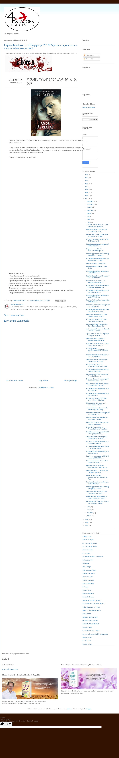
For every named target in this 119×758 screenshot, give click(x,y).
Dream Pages (87, 627)
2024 (87, 178)
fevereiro (90, 513)
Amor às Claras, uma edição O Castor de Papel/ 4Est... (96, 437)
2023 (87, 181)
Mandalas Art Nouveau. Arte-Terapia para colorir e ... (96, 282)
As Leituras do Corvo (89, 543)
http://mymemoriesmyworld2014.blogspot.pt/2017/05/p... (97, 457)
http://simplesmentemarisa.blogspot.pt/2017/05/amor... (97, 447)
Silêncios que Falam (89, 570)
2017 (87, 199)
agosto (89, 213)
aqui (48, 140)
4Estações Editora (88, 107)
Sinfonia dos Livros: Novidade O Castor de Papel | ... (97, 462)
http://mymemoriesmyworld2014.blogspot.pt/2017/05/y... (97, 259)
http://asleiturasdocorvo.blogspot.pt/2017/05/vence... (97, 272)
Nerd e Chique (87, 644)
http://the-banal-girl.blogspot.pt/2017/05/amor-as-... (97, 350)
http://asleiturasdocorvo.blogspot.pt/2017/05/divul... (97, 296)
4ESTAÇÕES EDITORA (10, 669)
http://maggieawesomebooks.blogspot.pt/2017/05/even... (97, 254)
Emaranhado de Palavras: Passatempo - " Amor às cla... (97, 466)
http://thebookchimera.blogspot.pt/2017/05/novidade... (97, 356)
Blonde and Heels (88, 573)
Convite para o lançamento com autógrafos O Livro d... (97, 418)
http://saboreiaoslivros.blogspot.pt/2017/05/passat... (97, 306)
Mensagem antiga (70, 380)
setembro (90, 210)
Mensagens (89, 55)
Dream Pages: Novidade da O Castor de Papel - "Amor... (96, 497)
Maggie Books (87, 637)
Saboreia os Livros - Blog (91, 607)
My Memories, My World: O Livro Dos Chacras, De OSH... (97, 385)
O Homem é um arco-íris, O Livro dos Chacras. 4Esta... (97, 344)
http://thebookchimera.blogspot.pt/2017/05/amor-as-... (97, 277)
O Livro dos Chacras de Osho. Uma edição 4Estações (96, 399)
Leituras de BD (87, 560)
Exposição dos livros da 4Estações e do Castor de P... (97, 365)
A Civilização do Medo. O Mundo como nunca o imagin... (97, 226)
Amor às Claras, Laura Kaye (95, 263)
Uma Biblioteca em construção (92, 556)
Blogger (88, 709)
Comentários (89, 59)
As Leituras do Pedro (89, 546)
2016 (87, 519)
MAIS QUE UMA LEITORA (91, 610)
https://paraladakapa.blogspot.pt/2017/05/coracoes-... (97, 245)
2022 (87, 184)
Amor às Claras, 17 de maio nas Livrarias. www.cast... (97, 471)
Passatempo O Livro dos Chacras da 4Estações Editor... (97, 502)
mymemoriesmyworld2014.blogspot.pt (95, 634)
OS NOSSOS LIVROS (90, 620)
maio (88, 222)
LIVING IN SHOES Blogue (91, 600)
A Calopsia (86, 553)
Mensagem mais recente (14, 380)
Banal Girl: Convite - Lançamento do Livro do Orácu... (97, 423)
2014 (87, 525)
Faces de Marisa (88, 583)
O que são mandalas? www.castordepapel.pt (94, 250)
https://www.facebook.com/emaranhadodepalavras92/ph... (97, 286)
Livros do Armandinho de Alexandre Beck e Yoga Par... (97, 428)
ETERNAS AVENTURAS (90, 624)
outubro (89, 207)
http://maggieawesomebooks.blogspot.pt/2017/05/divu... (97, 488)
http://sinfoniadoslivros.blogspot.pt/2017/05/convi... (97, 301)
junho (89, 219)
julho (88, 216)
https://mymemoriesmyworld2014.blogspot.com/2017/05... (97, 310)
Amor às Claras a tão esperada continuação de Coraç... (96, 360)
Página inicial (43, 380)
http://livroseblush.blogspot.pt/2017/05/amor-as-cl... (97, 240)
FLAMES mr (86, 590)
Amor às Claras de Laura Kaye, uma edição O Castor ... (97, 492)
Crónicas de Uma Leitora (90, 630)
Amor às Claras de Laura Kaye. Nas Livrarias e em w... (97, 315)
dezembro (90, 201)
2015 (87, 522)
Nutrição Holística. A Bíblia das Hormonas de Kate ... (96, 230)
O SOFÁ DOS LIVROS (90, 617)
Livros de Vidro (87, 550)
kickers (69, 709)
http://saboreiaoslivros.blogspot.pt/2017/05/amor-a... (97, 413)
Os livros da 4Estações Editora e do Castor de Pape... (97, 442)
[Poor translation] (8, 724)
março (89, 510)
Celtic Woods (86, 614)
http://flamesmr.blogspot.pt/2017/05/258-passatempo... (97, 433)
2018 (87, 196)
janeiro (89, 516)
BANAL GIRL (86, 641)
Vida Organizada (88, 580)
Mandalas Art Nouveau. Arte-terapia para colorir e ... (96, 404)
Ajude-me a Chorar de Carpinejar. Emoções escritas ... (97, 335)
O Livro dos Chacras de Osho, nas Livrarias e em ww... (96, 320)
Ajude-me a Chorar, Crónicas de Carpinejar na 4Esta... (97, 235)
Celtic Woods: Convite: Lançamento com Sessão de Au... (96, 477)
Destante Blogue (88, 597)
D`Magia (85, 587)
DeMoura (85, 563)
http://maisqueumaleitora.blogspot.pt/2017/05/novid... (97, 370)
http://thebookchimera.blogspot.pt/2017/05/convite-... (97, 291)
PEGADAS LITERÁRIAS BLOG (93, 604)
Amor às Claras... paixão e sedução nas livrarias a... (95, 339)
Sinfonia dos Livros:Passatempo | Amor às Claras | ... (97, 375)
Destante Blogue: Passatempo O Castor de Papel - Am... (97, 380)
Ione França (86, 567)
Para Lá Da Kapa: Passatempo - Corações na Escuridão (97, 325)
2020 (87, 190)
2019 (87, 193)
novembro (90, 204)
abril (88, 507)
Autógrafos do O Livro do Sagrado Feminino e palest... (97, 330)
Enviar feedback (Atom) (46, 387)
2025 (87, 175)
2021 (87, 187)
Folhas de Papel (88, 540)
